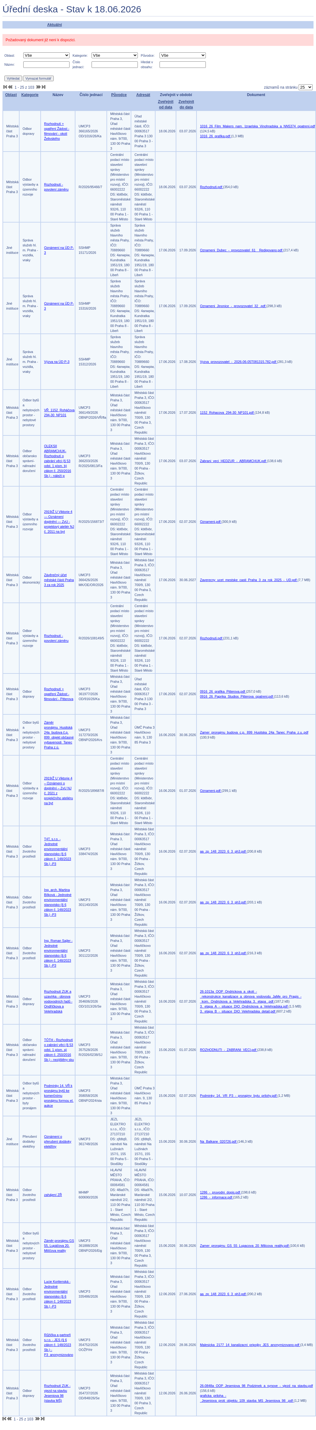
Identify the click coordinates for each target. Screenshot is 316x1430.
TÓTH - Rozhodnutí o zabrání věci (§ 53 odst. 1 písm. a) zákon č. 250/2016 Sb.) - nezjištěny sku (59, 1049)
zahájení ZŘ (53, 1195)
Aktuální (54, 25)
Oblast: (9, 55)
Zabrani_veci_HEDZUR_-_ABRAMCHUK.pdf (233, 461)
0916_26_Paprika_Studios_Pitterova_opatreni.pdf (237, 696)
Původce (119, 95)
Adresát (143, 95)
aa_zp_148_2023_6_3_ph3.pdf (223, 851)
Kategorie (29, 95)
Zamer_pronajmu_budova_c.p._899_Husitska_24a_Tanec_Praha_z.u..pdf (254, 732)
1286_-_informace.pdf (216, 1197)
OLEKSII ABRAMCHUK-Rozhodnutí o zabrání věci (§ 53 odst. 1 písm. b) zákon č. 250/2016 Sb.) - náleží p (57, 461)
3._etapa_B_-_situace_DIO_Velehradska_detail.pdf (238, 1011)
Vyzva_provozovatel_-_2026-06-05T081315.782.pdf (238, 362)
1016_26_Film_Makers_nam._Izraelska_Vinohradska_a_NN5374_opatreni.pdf (257, 126)
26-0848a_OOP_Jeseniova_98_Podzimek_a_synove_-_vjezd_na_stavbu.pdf (256, 1386)
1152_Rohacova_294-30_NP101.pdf (227, 412)
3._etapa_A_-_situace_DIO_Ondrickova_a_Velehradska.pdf (244, 1006)
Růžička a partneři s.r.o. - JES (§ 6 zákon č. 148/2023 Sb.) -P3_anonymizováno (58, 1345)
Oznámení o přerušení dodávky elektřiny (57, 1141)
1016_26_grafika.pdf (215, 136)
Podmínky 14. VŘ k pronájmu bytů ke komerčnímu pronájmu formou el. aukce (59, 1095)
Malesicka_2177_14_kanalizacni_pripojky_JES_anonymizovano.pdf (250, 1345)
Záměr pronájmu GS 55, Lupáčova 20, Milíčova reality (59, 1245)
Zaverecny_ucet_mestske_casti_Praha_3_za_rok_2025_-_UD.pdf (249, 580)
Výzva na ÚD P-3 (57, 362)
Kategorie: (80, 55)
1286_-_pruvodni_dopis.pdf (220, 1192)
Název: (9, 64)
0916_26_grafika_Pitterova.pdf (223, 691)
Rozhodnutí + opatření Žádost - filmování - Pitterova (58, 694)
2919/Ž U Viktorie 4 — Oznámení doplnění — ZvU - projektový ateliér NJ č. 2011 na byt (59, 521)
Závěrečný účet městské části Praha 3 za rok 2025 (59, 580)
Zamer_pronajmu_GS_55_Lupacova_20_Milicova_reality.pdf (245, 1245)
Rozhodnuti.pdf (211, 187)
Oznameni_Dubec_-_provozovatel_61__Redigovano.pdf (241, 250)
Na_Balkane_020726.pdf (218, 1141)
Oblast (11, 95)
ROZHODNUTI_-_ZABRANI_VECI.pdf (228, 1050)
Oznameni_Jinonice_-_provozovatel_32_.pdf (233, 306)
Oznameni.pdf (210, 521)
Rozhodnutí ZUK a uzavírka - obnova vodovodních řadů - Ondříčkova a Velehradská (58, 1001)
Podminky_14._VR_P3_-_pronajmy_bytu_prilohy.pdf (239, 1095)
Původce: (148, 55)
